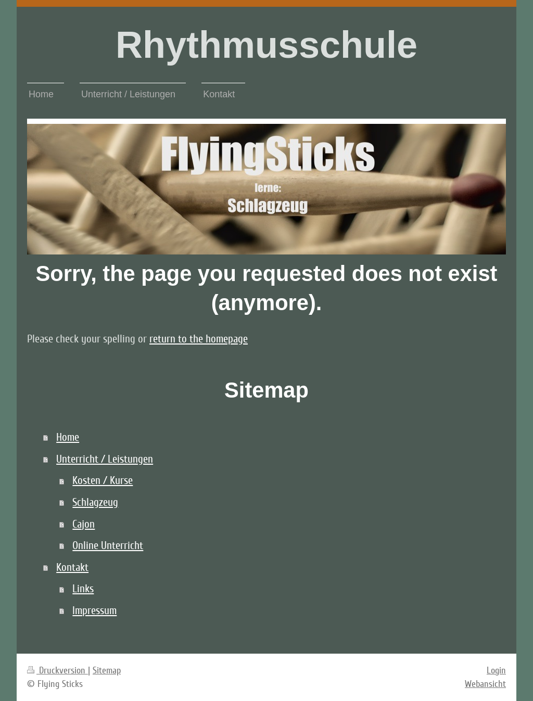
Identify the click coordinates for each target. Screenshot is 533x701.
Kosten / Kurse (102, 480)
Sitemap (107, 670)
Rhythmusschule (266, 45)
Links (83, 588)
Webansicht (485, 684)
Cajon (83, 524)
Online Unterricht (107, 545)
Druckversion (57, 670)
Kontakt (72, 567)
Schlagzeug (95, 502)
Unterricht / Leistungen (104, 459)
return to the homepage (198, 339)
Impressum (94, 610)
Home (67, 437)
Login (496, 670)
